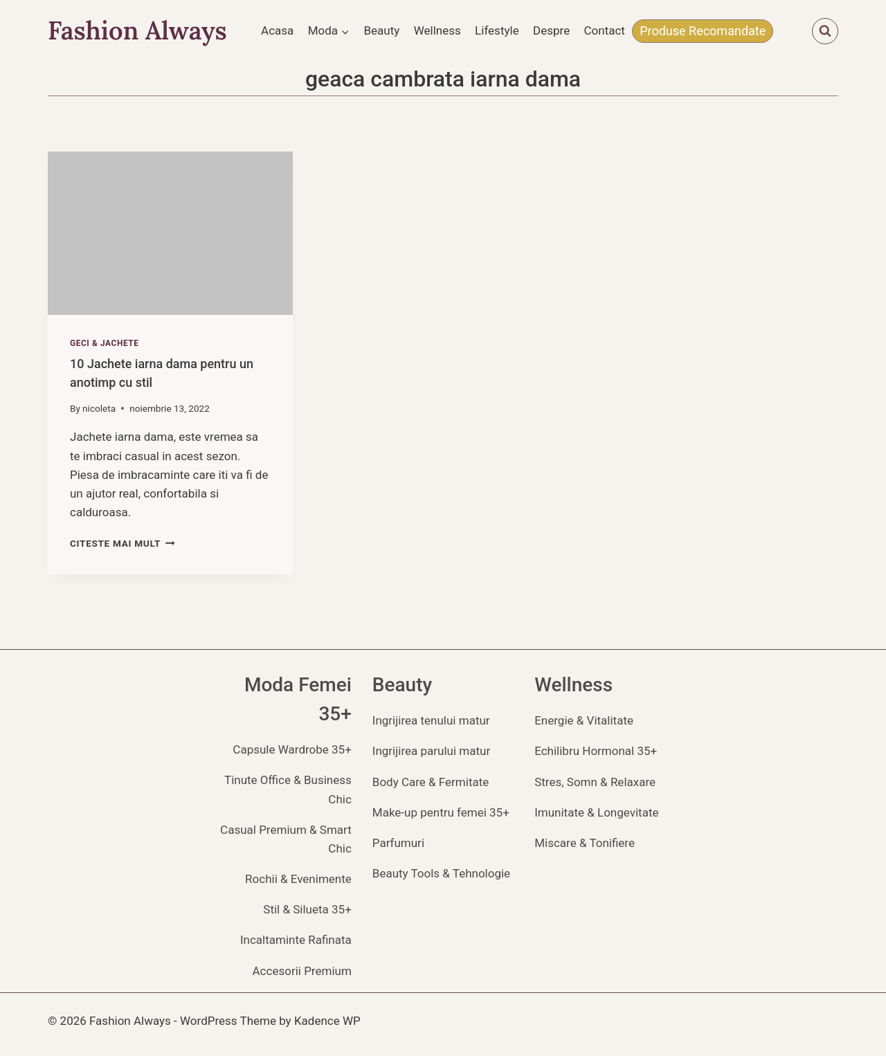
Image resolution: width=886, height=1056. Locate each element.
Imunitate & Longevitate (596, 812)
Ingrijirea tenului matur (431, 720)
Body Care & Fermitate (430, 782)
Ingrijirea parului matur (431, 751)
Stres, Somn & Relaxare (595, 782)
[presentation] (170, 233)
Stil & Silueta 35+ (307, 909)
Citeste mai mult (122, 543)
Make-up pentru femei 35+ (440, 812)
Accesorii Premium (302, 971)
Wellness (437, 30)
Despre (551, 30)
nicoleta (99, 408)
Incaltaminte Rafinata (296, 940)
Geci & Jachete (104, 343)
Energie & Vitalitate (583, 720)
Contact (604, 30)
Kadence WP (327, 1021)
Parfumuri (398, 843)
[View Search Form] (825, 31)
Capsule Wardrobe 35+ (292, 749)
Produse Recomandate (703, 31)
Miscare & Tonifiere (584, 843)
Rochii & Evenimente (298, 879)
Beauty (381, 30)
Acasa (277, 30)
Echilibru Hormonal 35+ (595, 751)
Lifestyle (497, 30)
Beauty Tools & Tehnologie (441, 873)
